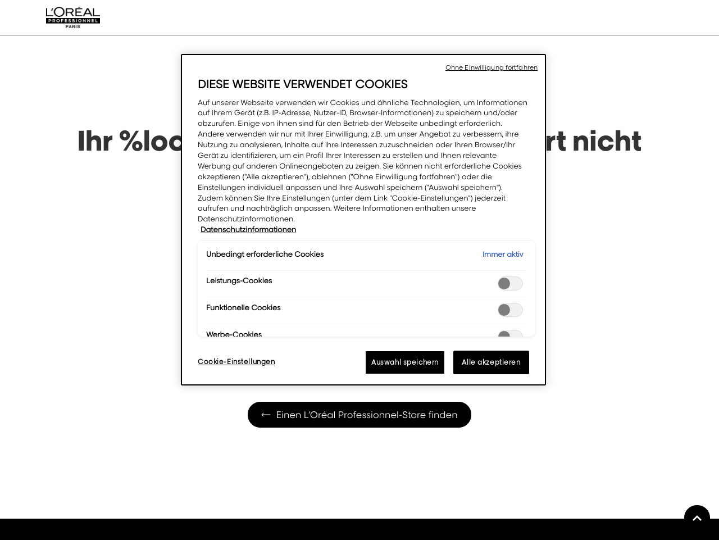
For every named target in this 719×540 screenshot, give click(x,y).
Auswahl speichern (405, 362)
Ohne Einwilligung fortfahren (491, 67)
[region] (363, 219)
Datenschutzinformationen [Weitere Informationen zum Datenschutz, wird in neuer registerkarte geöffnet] (248, 229)
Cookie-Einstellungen (236, 361)
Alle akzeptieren (491, 362)
